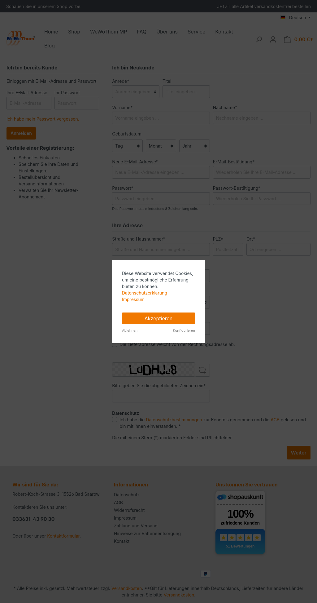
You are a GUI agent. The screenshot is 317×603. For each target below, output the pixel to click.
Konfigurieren (184, 330)
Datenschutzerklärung (144, 292)
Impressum (133, 299)
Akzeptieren (159, 318)
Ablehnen (129, 330)
